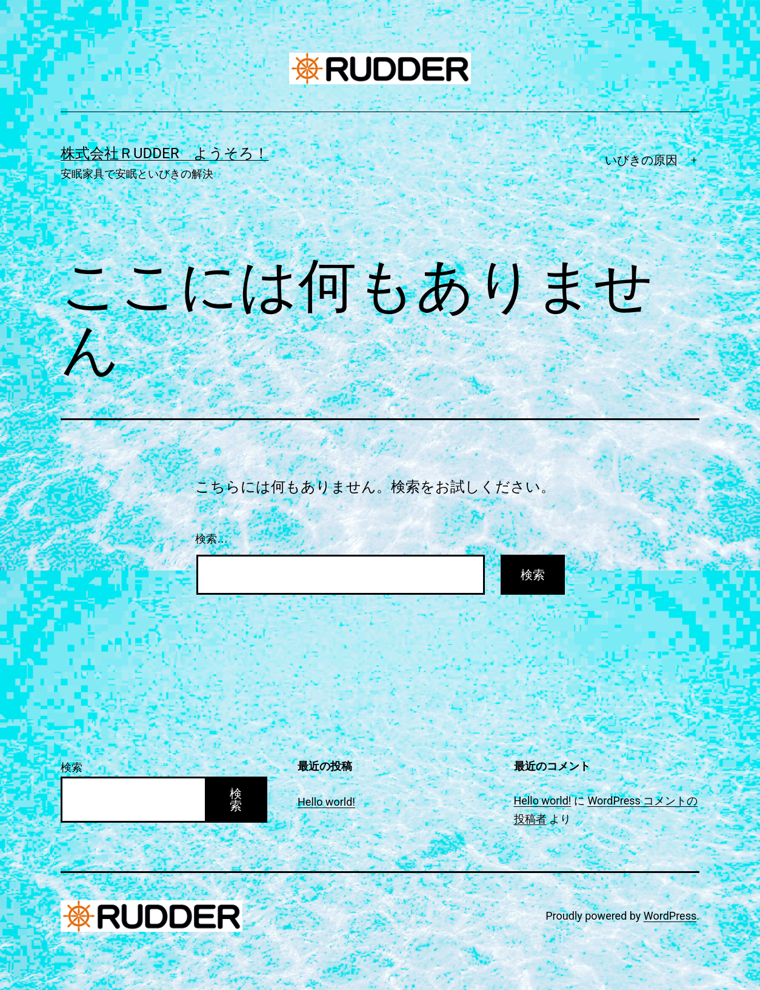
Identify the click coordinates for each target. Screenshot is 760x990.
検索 (71, 767)
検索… (211, 539)
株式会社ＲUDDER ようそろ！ (165, 153)
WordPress (670, 915)
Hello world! (326, 801)
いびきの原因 (641, 160)
